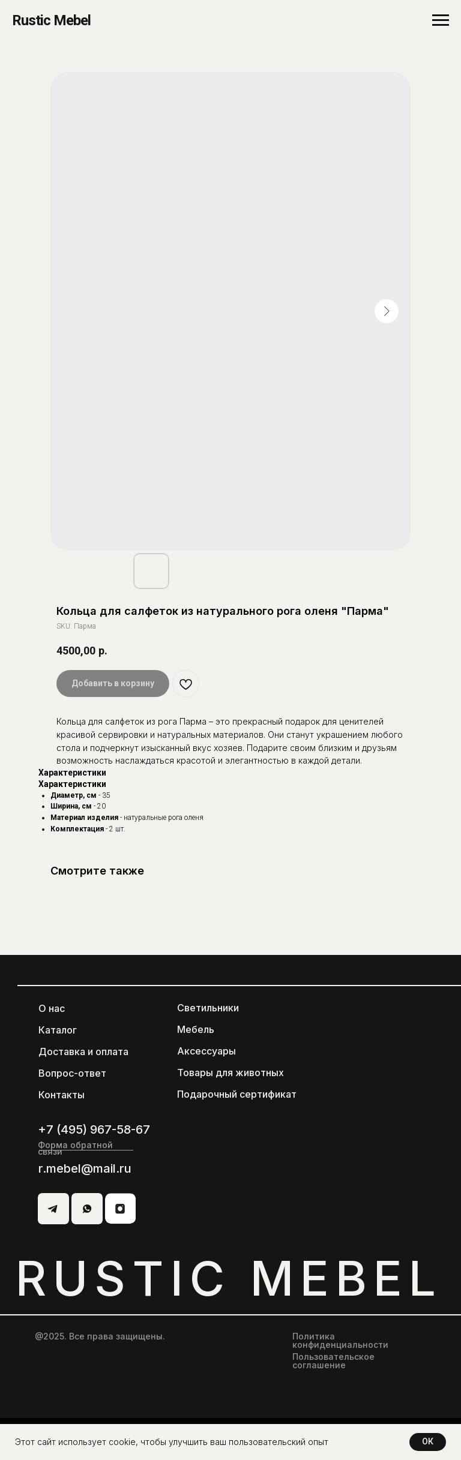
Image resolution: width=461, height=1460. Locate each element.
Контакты (61, 1095)
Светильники (208, 1008)
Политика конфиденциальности (340, 1340)
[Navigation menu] (440, 20)
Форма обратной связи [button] (75, 1148)
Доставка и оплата (83, 1052)
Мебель (195, 1029)
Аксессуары (206, 1051)
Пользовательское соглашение (333, 1360)
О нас (51, 1008)
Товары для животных (230, 1073)
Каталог (57, 1030)
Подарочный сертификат (237, 1094)
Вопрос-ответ (72, 1073)
